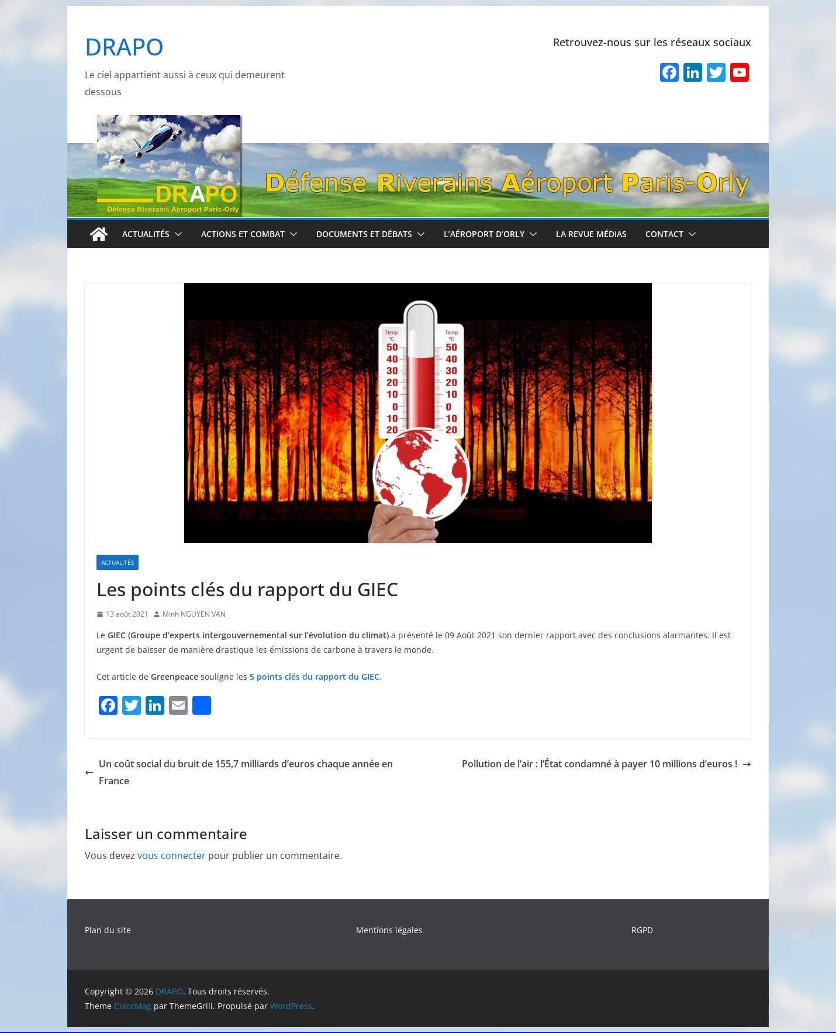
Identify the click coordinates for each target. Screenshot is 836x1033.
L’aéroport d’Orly (484, 233)
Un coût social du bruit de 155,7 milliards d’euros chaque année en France (239, 772)
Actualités (146, 233)
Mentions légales (389, 929)
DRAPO (124, 46)
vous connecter (171, 855)
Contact (664, 233)
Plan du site (108, 929)
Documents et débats (364, 233)
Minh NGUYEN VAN (194, 614)
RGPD (642, 929)
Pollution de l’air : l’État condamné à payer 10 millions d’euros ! (606, 763)
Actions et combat (243, 233)
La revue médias (591, 233)
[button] (176, 234)
